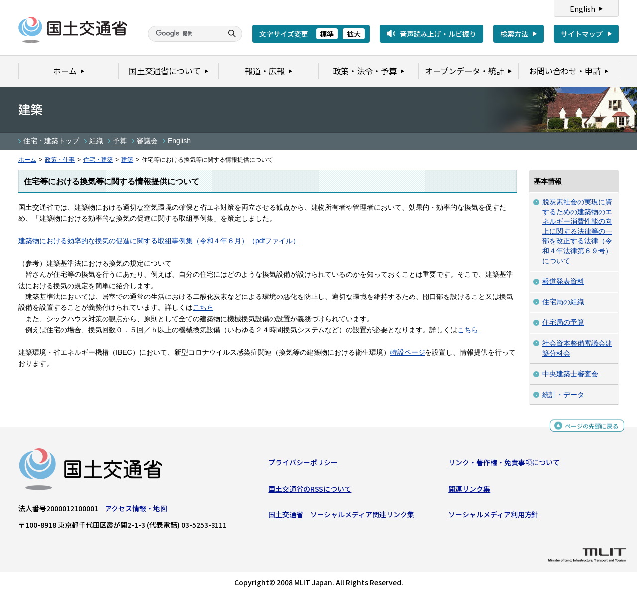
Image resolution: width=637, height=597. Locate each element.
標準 (327, 34)
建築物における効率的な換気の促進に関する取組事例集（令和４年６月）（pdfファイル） (159, 241)
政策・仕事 (60, 159)
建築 (127, 159)
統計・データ (563, 394)
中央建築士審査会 (570, 374)
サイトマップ (582, 34)
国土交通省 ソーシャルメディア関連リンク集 (341, 517)
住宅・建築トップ (51, 141)
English (582, 9)
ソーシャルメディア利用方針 (493, 517)
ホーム (27, 159)
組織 (96, 141)
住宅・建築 (98, 159)
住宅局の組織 (563, 302)
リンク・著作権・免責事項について (504, 465)
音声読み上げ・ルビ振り (438, 34)
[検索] (184, 33)
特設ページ (407, 352)
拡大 (354, 34)
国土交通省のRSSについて (309, 491)
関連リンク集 (469, 491)
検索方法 (514, 34)
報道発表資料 (563, 281)
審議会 (147, 141)
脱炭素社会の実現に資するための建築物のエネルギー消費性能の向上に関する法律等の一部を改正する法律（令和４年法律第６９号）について (577, 231)
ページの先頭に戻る (588, 429)
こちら (203, 307)
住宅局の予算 (563, 322)
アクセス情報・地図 (136, 511)
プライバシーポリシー (303, 465)
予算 (120, 141)
